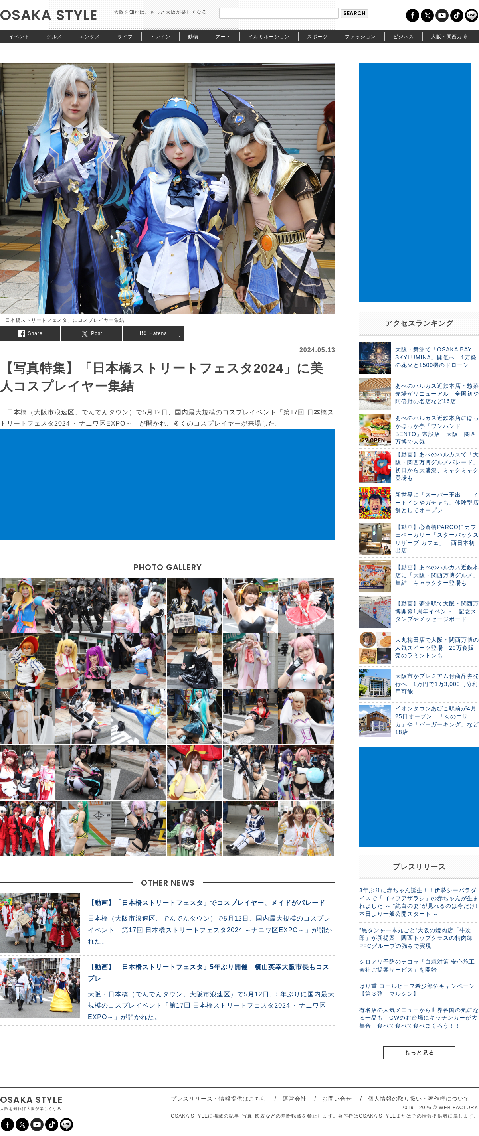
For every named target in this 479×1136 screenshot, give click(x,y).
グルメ (54, 36)
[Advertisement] (167, 484)
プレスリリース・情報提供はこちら (219, 1098)
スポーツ (317, 36)
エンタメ (89, 36)
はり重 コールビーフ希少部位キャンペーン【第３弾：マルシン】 (417, 990)
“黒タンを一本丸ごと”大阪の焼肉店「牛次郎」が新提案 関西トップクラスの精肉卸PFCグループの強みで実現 (416, 938)
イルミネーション (269, 36)
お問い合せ (337, 1098)
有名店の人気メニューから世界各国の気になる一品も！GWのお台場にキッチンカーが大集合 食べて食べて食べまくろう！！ (419, 1018)
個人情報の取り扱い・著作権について (419, 1098)
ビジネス (403, 36)
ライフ (125, 36)
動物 (193, 36)
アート (223, 36)
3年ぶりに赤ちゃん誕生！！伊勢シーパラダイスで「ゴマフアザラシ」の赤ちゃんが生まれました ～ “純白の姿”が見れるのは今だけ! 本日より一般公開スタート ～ (419, 902)
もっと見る (419, 1052)
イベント (19, 36)
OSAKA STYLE (49, 15)
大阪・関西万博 (449, 36)
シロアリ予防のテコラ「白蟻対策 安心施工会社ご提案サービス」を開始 (417, 965)
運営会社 (295, 1098)
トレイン (160, 36)
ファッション (360, 36)
